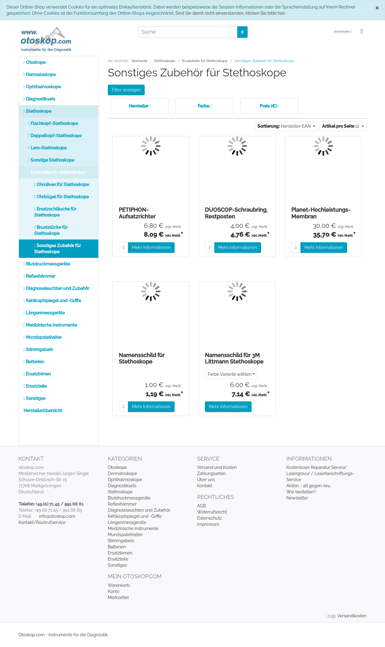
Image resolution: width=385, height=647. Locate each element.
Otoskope (34, 62)
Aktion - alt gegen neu (308, 485)
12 (341, 126)
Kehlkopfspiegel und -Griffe (52, 300)
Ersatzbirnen (37, 373)
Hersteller (140, 106)
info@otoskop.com (57, 516)
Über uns (206, 479)
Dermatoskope (40, 74)
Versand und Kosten (217, 467)
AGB (201, 505)
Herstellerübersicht (43, 410)
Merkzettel (118, 597)
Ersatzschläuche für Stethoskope (55, 212)
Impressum (208, 524)
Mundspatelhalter (43, 337)
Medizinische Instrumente (50, 325)
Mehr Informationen (151, 247)
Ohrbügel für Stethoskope (61, 196)
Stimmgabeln (38, 349)
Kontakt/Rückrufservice (42, 522)
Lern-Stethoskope (47, 147)
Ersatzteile (35, 386)
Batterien (34, 361)
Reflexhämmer (39, 276)
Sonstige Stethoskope (51, 160)
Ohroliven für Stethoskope (61, 184)
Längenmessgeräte (44, 312)
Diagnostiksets (39, 99)
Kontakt (204, 485)
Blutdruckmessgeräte (47, 263)
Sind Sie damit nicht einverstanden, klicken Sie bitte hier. (230, 13)
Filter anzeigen (126, 89)
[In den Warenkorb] (123, 247)
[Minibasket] (361, 31)
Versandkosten (351, 615)
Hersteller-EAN (284, 126)
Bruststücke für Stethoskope (51, 230)
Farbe (205, 106)
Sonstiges (34, 398)
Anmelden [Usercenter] (343, 32)
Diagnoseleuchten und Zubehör (56, 288)
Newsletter (297, 497)
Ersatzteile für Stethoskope (56, 172)
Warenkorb (119, 585)
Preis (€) (269, 106)
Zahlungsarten (211, 473)
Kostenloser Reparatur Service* (316, 467)
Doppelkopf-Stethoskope (55, 135)
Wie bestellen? (301, 491)
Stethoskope (37, 111)
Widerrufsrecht (212, 512)
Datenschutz (209, 518)
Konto (113, 591)
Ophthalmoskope (42, 86)
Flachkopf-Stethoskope (53, 123)
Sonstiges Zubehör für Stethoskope (57, 248)
